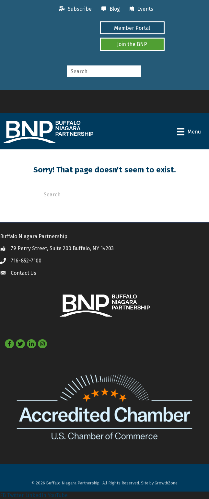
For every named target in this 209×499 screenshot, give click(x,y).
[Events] (139, 9)
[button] (132, 27)
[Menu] (189, 131)
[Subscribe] (74, 9)
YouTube (58, 495)
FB (3, 495)
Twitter (15, 495)
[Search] (104, 194)
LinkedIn (35, 495)
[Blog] (109, 9)
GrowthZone (166, 483)
